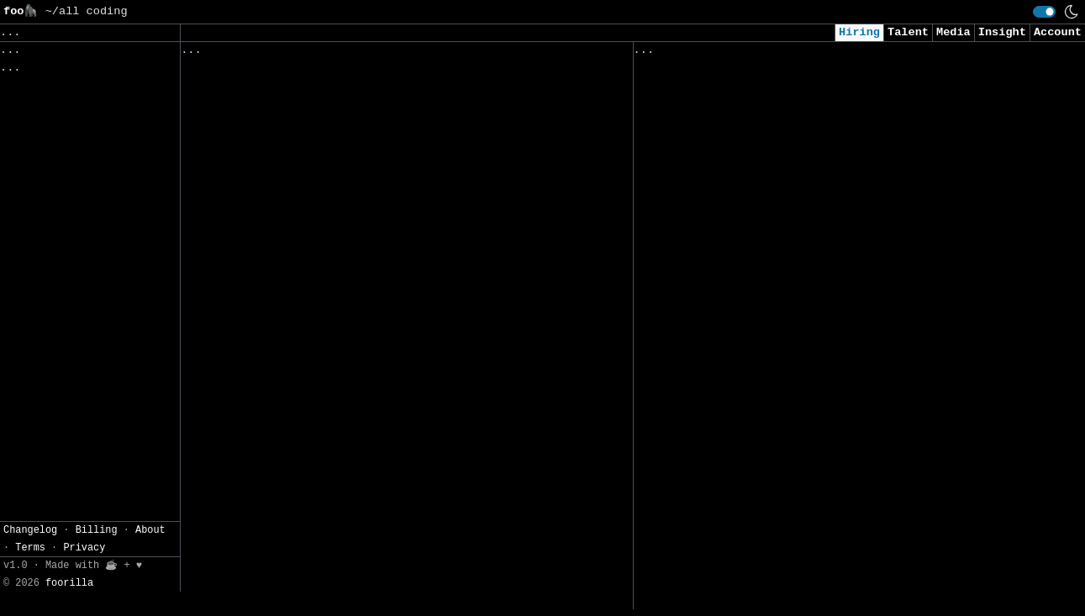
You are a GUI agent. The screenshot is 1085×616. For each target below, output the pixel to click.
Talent (908, 32)
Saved (346, 53)
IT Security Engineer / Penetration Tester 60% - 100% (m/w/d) (362, 362)
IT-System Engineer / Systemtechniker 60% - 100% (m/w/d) (372, 231)
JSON (111, 188)
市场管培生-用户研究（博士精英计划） (287, 458)
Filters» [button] (30, 138)
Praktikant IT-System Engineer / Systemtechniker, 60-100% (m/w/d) (376, 310)
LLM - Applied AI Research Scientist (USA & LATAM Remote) (829, 413)
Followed (280, 53)
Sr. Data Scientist (699, 272)
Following (503, 53)
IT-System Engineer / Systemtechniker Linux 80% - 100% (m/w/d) (365, 414)
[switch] (1044, 12)
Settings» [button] (34, 162)
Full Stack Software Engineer (733, 571)
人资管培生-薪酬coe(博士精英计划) (281, 529)
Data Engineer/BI (692, 378)
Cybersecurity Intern (705, 343)
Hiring (859, 32)
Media (953, 32)
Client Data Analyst (702, 238)
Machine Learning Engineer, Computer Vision (781, 448)
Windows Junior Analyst (712, 97)
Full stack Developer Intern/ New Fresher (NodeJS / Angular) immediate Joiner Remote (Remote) (839, 527)
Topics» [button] (27, 88)
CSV (72, 188)
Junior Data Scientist (709, 132)
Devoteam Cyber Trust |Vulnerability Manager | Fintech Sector (365, 118)
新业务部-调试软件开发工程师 (264, 564)
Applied (729, 53)
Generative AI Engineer (712, 308)
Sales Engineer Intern (256, 74)
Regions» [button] (30, 114)
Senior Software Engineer (266, 197)
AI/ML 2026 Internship (709, 483)
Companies (416, 53)
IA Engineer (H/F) (242, 161)
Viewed (663, 53)
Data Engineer (681, 167)
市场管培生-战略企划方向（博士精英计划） (299, 493)
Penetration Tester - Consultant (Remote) (774, 606)
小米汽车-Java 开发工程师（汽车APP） (291, 599)
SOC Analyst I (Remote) (712, 203)
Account (1058, 32)
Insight (1002, 32)
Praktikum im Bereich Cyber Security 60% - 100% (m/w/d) (369, 267)
